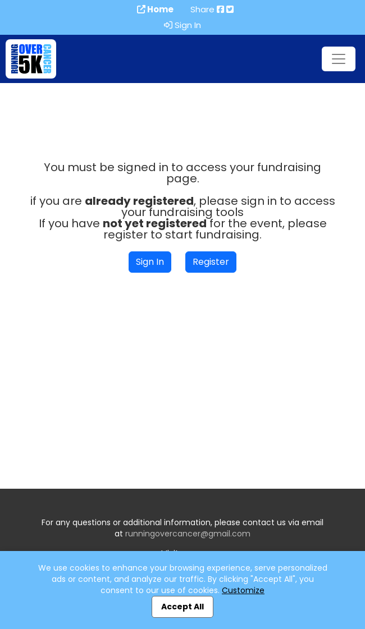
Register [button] (211, 261)
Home (155, 9)
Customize (243, 590)
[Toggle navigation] (338, 59)
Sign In (182, 25)
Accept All (182, 606)
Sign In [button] (150, 261)
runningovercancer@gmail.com (187, 533)
